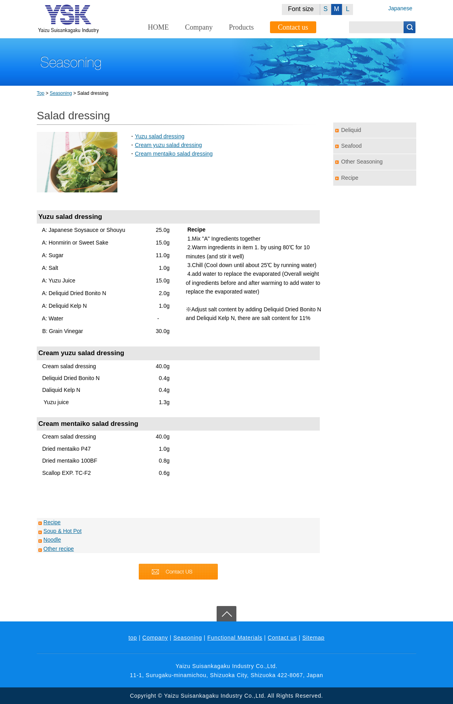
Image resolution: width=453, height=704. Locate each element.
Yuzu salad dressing (159, 136)
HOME (158, 27)
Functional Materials (234, 637)
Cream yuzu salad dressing (168, 145)
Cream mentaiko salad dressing (174, 154)
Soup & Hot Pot (62, 531)
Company (199, 27)
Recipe (52, 522)
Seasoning (61, 93)
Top (40, 93)
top (132, 637)
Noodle (52, 539)
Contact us (293, 27)
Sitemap (313, 637)
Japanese (400, 8)
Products (241, 27)
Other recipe (58, 549)
